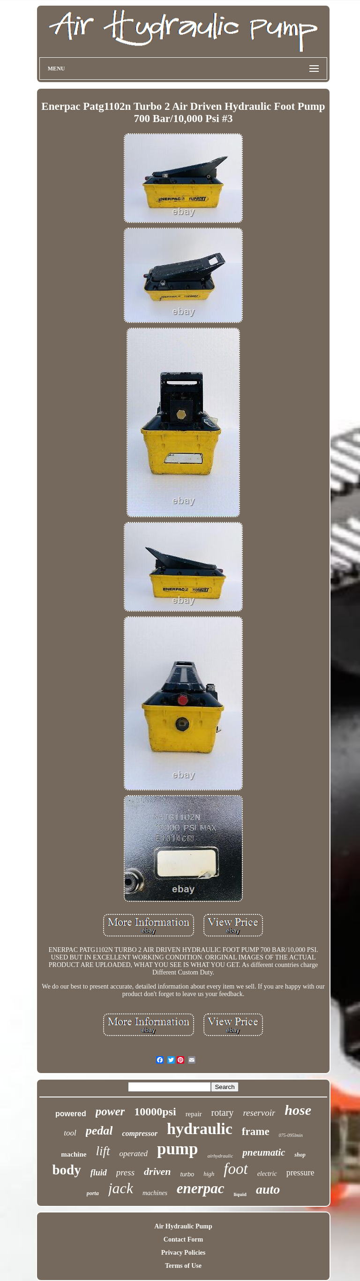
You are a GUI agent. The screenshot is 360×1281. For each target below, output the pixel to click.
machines (154, 1193)
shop (299, 1154)
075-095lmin (291, 1135)
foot (236, 1168)
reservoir (259, 1113)
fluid (98, 1172)
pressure (300, 1172)
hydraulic (199, 1128)
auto (268, 1189)
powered (70, 1114)
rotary (222, 1112)
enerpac (201, 1188)
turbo (187, 1174)
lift (103, 1151)
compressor (140, 1133)
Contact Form (183, 1239)
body (66, 1169)
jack (120, 1188)
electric (267, 1173)
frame (256, 1131)
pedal (99, 1130)
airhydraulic (220, 1155)
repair (194, 1114)
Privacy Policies (183, 1252)
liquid (240, 1194)
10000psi (155, 1111)
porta (93, 1193)
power (110, 1111)
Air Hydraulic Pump (183, 1226)
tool (70, 1132)
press (125, 1172)
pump (177, 1149)
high (208, 1173)
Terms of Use (183, 1265)
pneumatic (263, 1152)
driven (157, 1171)
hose (298, 1110)
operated (134, 1153)
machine (73, 1154)
